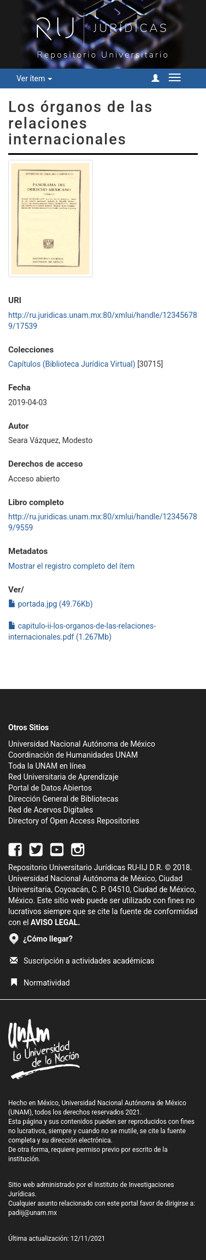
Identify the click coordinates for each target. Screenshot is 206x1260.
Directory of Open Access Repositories (74, 820)
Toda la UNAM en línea (47, 765)
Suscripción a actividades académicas (82, 960)
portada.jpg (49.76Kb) (50, 604)
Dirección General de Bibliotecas (63, 798)
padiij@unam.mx (32, 1213)
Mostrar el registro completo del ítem (71, 566)
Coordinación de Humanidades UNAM (73, 755)
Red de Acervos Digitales (50, 809)
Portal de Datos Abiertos (50, 787)
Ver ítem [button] (34, 78)
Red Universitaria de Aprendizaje (63, 776)
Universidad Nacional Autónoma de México (81, 744)
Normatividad (40, 982)
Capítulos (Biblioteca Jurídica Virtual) (71, 364)
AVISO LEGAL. (55, 922)
